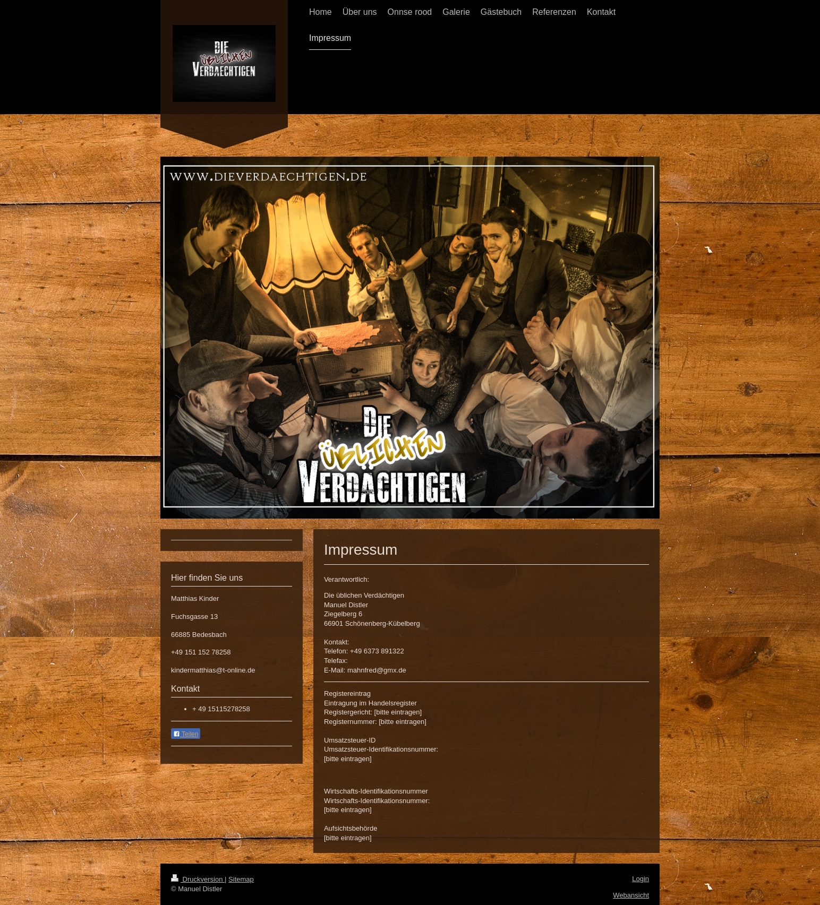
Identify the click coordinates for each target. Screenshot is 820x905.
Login (640, 879)
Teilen (185, 734)
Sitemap (241, 879)
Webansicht (631, 895)
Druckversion (198, 879)
